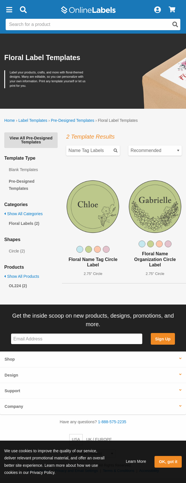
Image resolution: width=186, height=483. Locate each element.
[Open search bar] (23, 10)
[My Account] (157, 10)
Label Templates (32, 120)
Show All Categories (23, 213)
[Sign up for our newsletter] (76, 339)
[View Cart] (171, 10)
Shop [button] (10, 359)
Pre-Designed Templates (72, 120)
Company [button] (14, 406)
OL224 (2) (18, 285)
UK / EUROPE (99, 439)
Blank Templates (23, 169)
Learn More (136, 461)
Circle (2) (17, 251)
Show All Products (21, 276)
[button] (9, 10)
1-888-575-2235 (112, 422)
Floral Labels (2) (24, 223)
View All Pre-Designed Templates (31, 140)
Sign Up (162, 339)
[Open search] (175, 24)
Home (9, 120)
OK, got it (168, 461)
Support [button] (12, 391)
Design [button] (11, 375)
